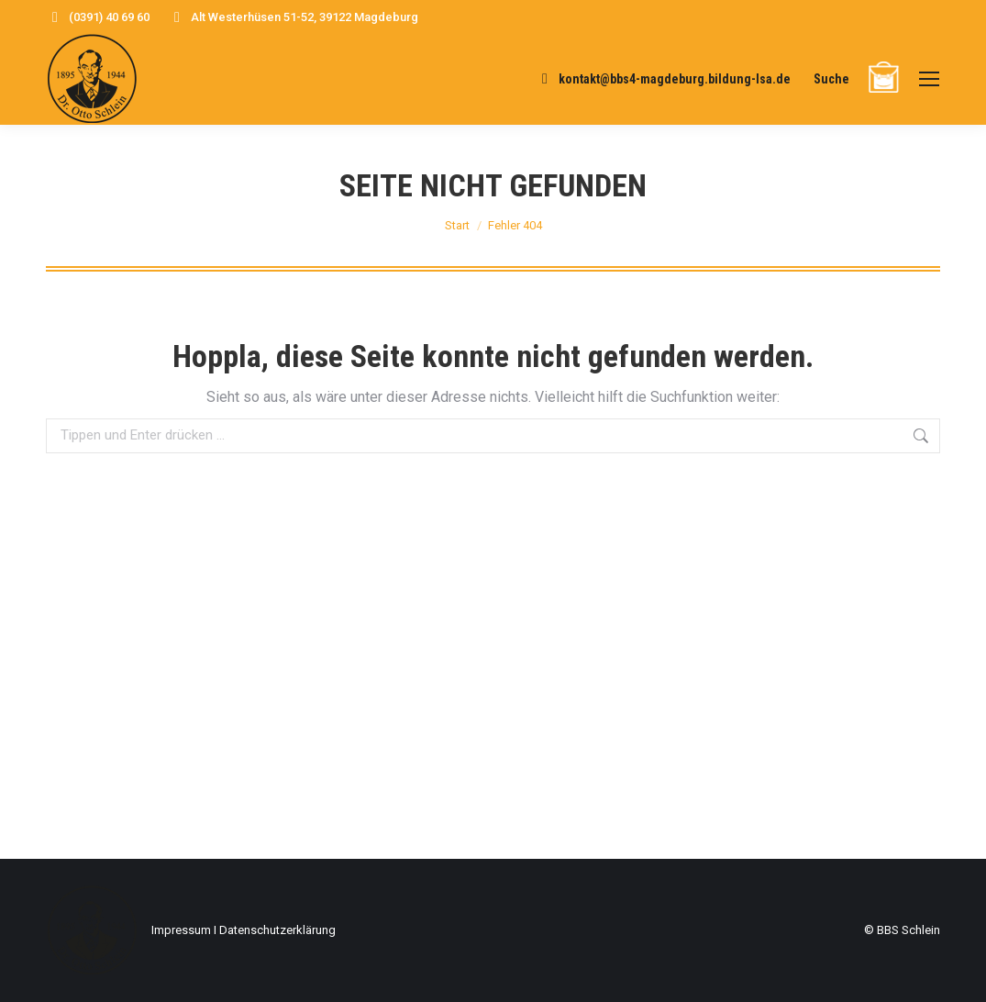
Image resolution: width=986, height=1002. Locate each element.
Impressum (181, 930)
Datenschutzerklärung (277, 930)
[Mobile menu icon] (929, 79)
